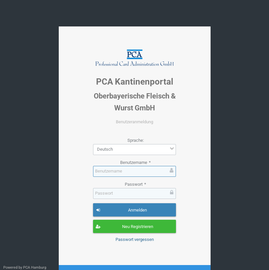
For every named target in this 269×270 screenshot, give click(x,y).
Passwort (135, 184)
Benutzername (135, 162)
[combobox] (134, 149)
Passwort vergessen (135, 239)
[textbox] (134, 171)
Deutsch (105, 149)
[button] (134, 209)
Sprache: (135, 140)
